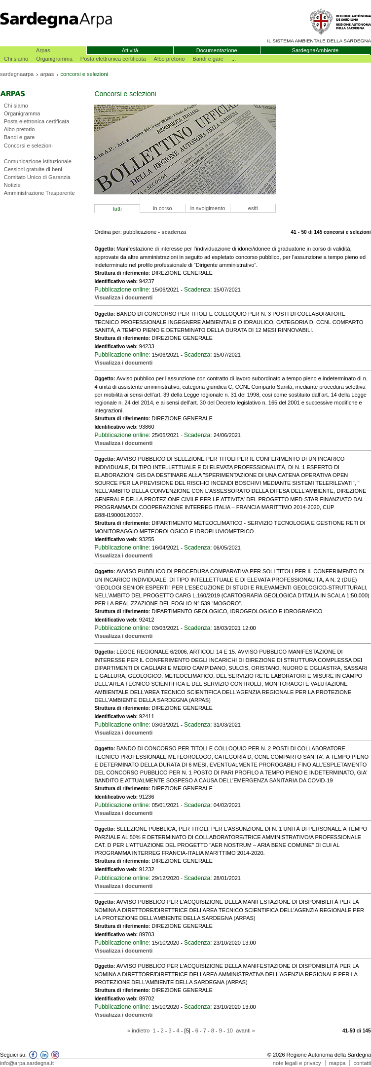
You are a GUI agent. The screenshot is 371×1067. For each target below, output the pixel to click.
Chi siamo (16, 59)
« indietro (138, 1030)
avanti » (245, 1030)
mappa (337, 1063)
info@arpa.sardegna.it (27, 1063)
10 (230, 1030)
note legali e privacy (297, 1063)
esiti (253, 208)
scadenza (173, 232)
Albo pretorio (169, 59)
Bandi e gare (207, 59)
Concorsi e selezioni (28, 145)
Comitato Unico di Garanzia (37, 177)
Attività (130, 50)
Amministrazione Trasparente (39, 193)
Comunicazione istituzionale (38, 161)
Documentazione (216, 50)
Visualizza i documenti (123, 297)
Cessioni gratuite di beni (33, 169)
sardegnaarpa (17, 74)
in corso (162, 208)
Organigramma (54, 59)
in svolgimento (207, 208)
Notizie (12, 185)
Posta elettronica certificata (113, 59)
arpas (47, 74)
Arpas (43, 50)
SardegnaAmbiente (315, 50)
